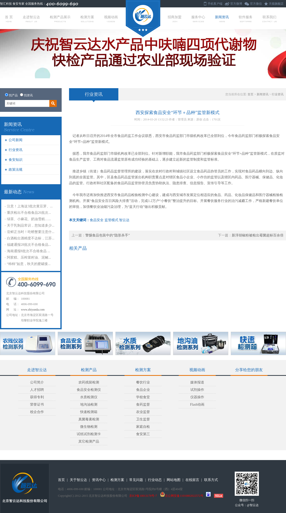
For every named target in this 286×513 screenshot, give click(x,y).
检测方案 (87, 18)
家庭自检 (143, 427)
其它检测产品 (88, 441)
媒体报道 (197, 382)
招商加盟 (174, 18)
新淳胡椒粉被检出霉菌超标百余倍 (258, 235)
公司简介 (37, 382)
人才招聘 (37, 390)
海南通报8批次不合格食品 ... (28, 251)
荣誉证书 (37, 404)
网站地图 (173, 480)
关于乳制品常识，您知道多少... (30, 225)
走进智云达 (31, 18)
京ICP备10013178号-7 (143, 495)
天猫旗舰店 (276, 3)
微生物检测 (88, 427)
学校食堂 (143, 397)
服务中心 (198, 18)
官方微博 (236, 3)
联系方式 (211, 480)
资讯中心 (99, 480)
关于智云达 (78, 480)
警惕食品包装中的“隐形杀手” (107, 235)
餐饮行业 (143, 382)
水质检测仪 (88, 397)
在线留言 (192, 480)
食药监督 (143, 404)
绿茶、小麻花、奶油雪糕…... (29, 219)
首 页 (9, 18)
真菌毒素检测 (88, 419)
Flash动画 (197, 404)
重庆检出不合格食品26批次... (29, 213)
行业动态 (155, 480)
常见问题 (136, 480)
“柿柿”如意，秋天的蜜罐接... (29, 264)
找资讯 (28, 95)
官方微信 (256, 3)
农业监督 (143, 412)
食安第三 (143, 434)
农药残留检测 (88, 382)
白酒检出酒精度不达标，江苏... (30, 238)
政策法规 (15, 169)
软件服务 (245, 18)
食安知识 (15, 160)
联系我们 (269, 18)
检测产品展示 (60, 18)
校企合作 (37, 412)
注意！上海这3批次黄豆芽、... (30, 206)
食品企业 (143, 390)
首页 (250, 94)
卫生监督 (143, 419)
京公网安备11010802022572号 (181, 495)
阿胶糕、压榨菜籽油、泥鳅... (29, 257)
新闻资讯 (222, 18)
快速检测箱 (88, 412)
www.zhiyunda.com (33, 309)
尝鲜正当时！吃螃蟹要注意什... (30, 232)
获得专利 (37, 397)
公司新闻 (15, 140)
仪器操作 (197, 397)
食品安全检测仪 (89, 390)
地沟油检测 (88, 404)
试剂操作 (197, 390)
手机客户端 (215, 3)
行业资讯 (15, 150)
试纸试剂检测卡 (89, 434)
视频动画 (111, 18)
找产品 (13, 95)
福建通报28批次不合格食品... (29, 245)
